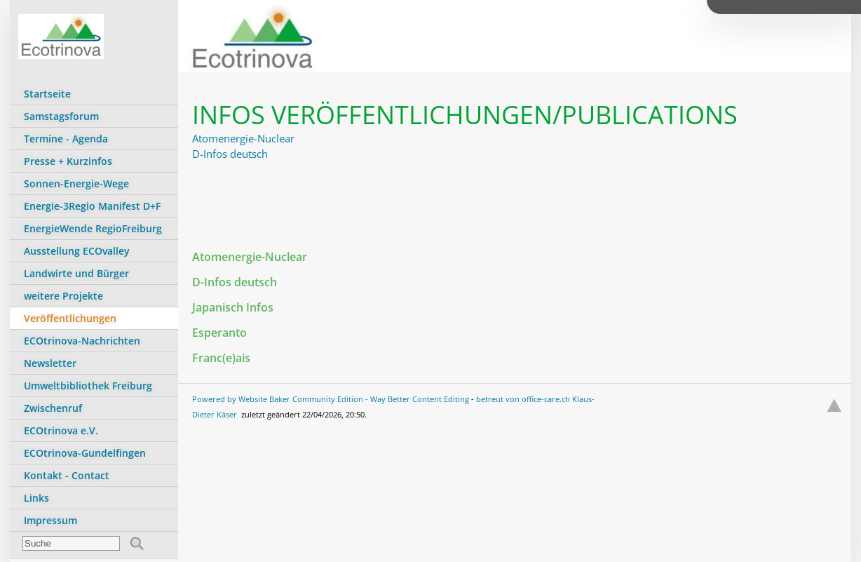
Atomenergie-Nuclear (243, 138)
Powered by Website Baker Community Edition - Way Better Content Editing (330, 399)
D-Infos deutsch (230, 154)
